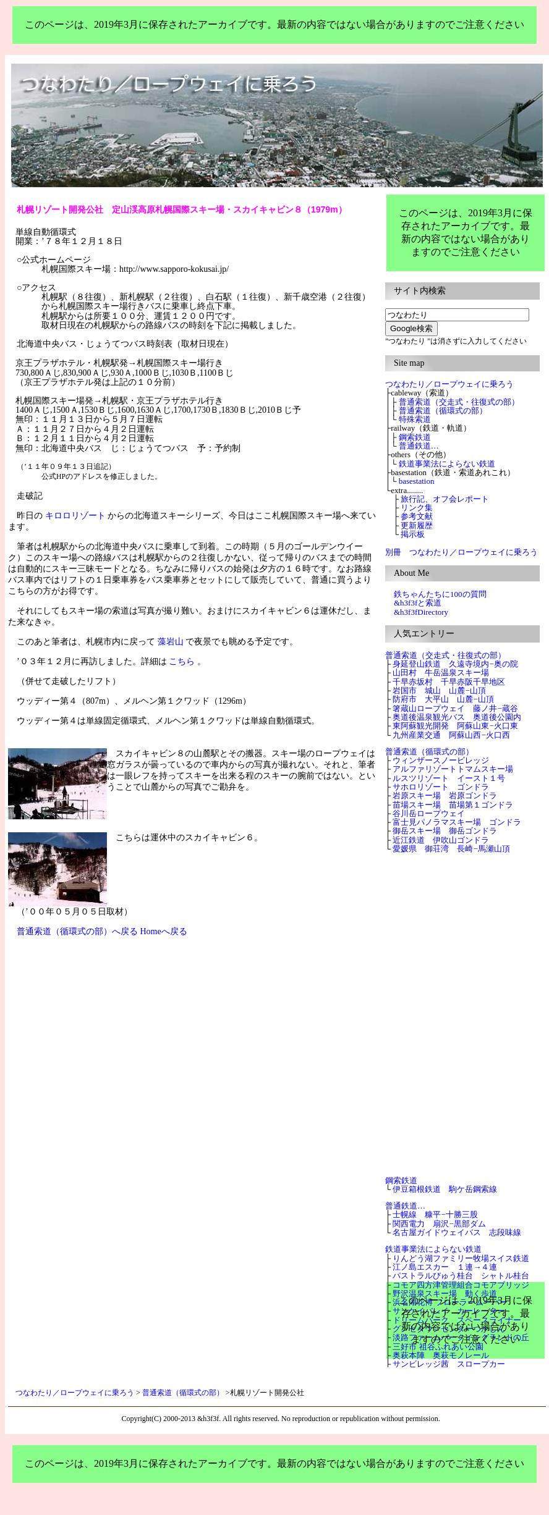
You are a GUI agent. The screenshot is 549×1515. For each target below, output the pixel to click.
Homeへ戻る (163, 931)
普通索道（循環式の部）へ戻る (77, 931)
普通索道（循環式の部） (183, 1392)
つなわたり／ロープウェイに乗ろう (74, 1392)
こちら (182, 661)
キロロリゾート (75, 515)
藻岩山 (171, 641)
